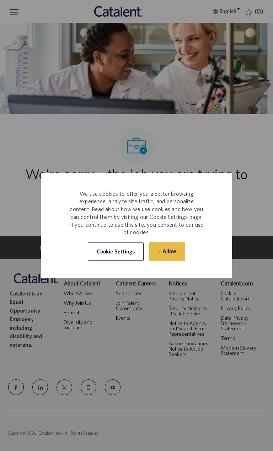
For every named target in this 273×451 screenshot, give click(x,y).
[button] (116, 251)
